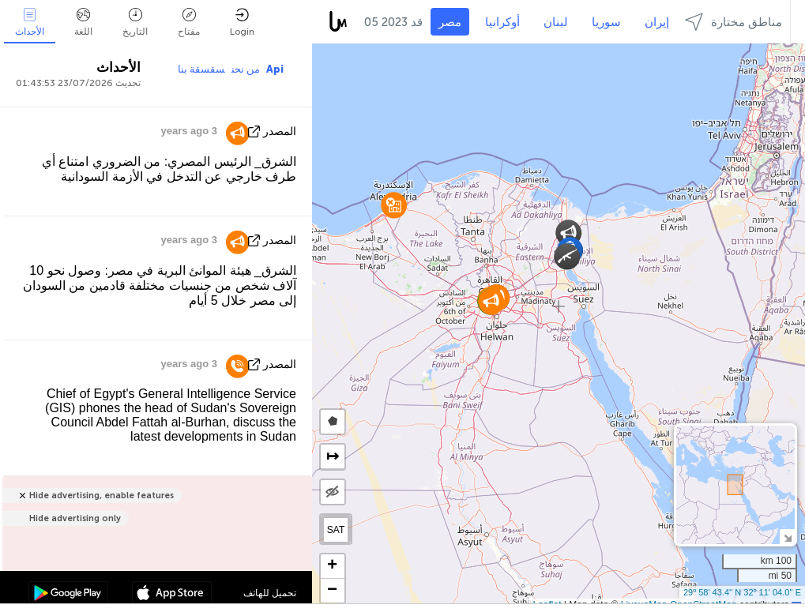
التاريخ (135, 22)
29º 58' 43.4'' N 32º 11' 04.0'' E (742, 592)
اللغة (83, 22)
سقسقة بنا (201, 69)
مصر (449, 22)
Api (275, 69)
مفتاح (189, 22)
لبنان (556, 22)
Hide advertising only (75, 518)
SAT (335, 529)
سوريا (606, 22)
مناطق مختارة (733, 22)
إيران (657, 22)
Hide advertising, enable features (101, 495)
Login (242, 22)
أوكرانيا (502, 22)
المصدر (279, 131)
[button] (568, 232)
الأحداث (29, 22)
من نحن (245, 69)
